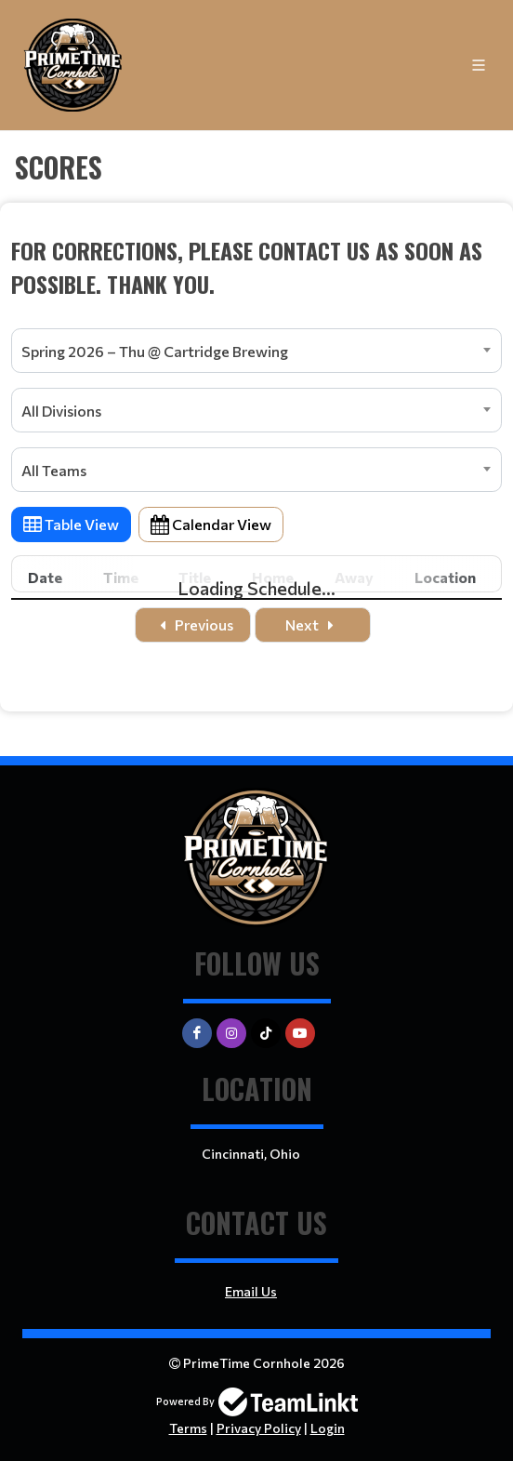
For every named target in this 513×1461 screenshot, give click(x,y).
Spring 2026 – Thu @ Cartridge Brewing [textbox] (154, 351)
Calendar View (211, 524)
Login (327, 1428)
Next (313, 624)
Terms (188, 1428)
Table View (71, 524)
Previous (192, 624)
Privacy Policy (259, 1428)
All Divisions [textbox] (61, 410)
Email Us (251, 1291)
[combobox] (256, 350)
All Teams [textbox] (53, 470)
